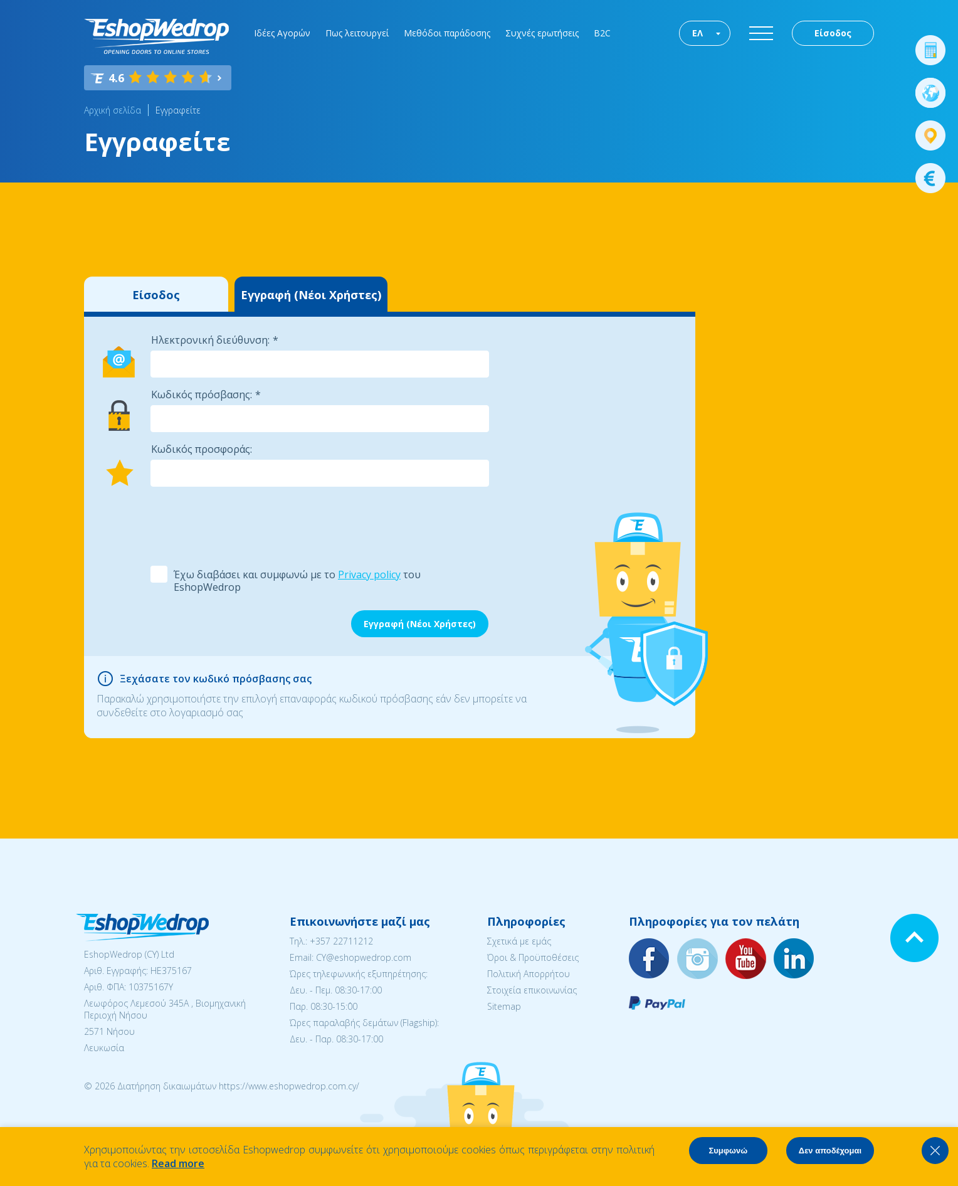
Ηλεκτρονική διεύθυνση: (210, 340)
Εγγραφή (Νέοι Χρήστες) (311, 294)
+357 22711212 (341, 941)
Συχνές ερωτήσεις (542, 33)
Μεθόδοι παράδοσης (447, 33)
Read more (178, 1163)
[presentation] (245, 524)
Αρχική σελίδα (112, 110)
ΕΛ (697, 33)
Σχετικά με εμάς (519, 941)
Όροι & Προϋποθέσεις (533, 957)
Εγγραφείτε (178, 110)
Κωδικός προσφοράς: (201, 449)
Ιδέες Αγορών (282, 33)
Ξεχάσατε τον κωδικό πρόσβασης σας (216, 679)
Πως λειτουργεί (357, 33)
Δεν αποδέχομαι (830, 1150)
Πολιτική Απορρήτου (528, 974)
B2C (602, 33)
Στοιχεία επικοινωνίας (532, 990)
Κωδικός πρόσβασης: (201, 394)
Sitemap (504, 1006)
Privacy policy (369, 574)
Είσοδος (832, 33)
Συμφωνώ (727, 1150)
